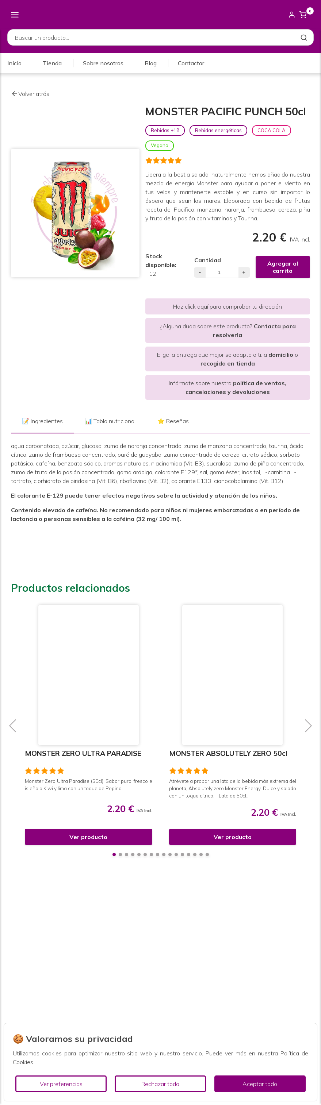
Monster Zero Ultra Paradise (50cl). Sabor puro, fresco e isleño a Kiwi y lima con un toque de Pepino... (88, 784)
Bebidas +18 (165, 130)
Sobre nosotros (103, 63)
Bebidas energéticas (218, 130)
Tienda (52, 63)
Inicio (14, 63)
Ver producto (88, 837)
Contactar (191, 63)
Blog (151, 63)
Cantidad (207, 260)
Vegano (159, 145)
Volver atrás (30, 93)
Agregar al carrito (282, 267)
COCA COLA (271, 130)
